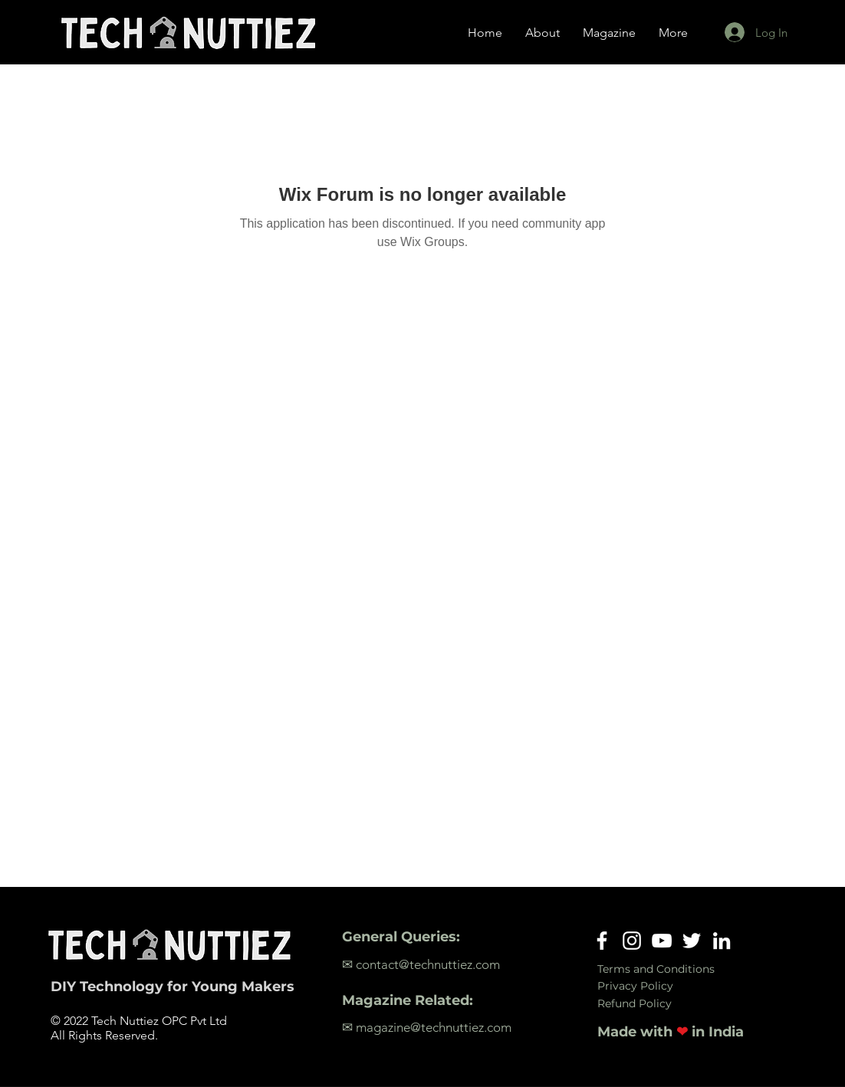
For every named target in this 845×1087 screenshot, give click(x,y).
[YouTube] (661, 940)
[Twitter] (691, 940)
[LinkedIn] (721, 940)
